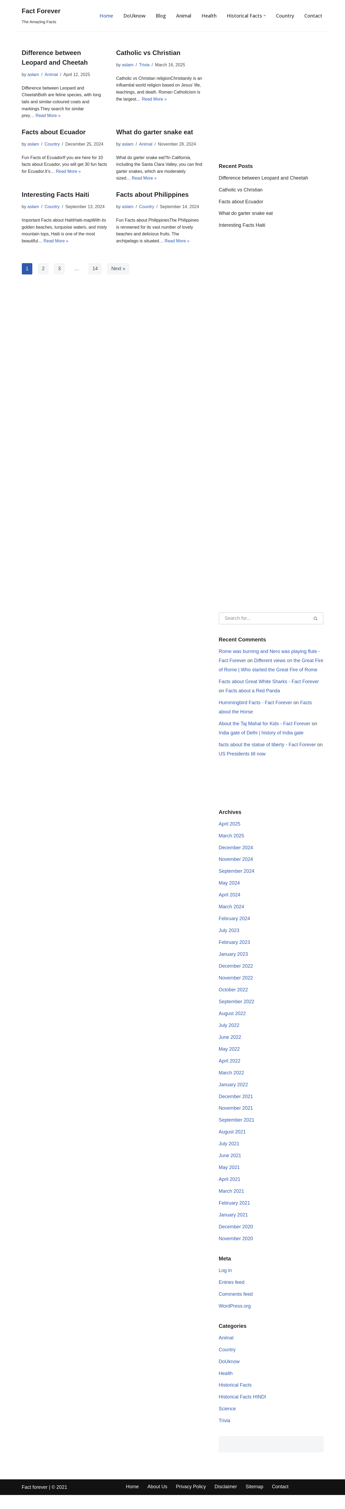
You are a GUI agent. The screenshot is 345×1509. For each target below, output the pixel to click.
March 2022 (231, 1085)
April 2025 (230, 835)
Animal (183, 15)
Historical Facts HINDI (242, 1411)
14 (95, 269)
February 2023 (234, 954)
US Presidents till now (242, 764)
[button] (264, 15)
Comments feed (236, 1307)
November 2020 (236, 1251)
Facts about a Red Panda (252, 701)
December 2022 (236, 978)
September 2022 (237, 1013)
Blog (160, 15)
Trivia (144, 65)
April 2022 (230, 1073)
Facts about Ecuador (54, 132)
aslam (33, 74)
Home (106, 15)
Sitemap (255, 1500)
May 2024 (229, 894)
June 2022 (230, 1049)
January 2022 (233, 1097)
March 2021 (231, 1204)
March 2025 (231, 847)
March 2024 (231, 918)
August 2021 (232, 1144)
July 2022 (229, 1037)
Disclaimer (226, 1500)
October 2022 (233, 1001)
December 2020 (236, 1240)
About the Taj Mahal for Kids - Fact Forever (265, 734)
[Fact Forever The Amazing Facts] (41, 15)
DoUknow (134, 15)
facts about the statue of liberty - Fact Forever (267, 755)
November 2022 (236, 989)
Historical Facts (235, 1399)
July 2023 (229, 942)
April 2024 (230, 906)
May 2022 (229, 1061)
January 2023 (233, 966)
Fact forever (35, 1501)
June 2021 (230, 1168)
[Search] (263, 619)
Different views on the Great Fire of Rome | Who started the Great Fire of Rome (266, 671)
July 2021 (229, 1156)
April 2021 (230, 1192)
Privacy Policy (191, 1500)
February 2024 (234, 930)
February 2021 (234, 1216)
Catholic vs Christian (148, 52)
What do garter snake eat (154, 132)
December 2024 (236, 858)
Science (227, 1423)
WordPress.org (235, 1319)
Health (209, 15)
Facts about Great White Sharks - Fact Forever (269, 692)
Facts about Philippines (152, 194)
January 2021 (233, 1228)
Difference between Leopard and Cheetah (264, 178)
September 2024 (237, 882)
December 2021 (236, 1109)
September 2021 (237, 1132)
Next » (118, 269)
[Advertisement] (271, 104)
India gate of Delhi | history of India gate (261, 743)
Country (285, 15)
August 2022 (232, 1025)
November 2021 (236, 1120)
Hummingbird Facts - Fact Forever (255, 713)
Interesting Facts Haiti (55, 194)
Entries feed (232, 1295)
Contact (313, 15)
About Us (158, 1500)
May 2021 (229, 1180)
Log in (225, 1284)
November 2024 (236, 870)
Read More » (48, 115)
